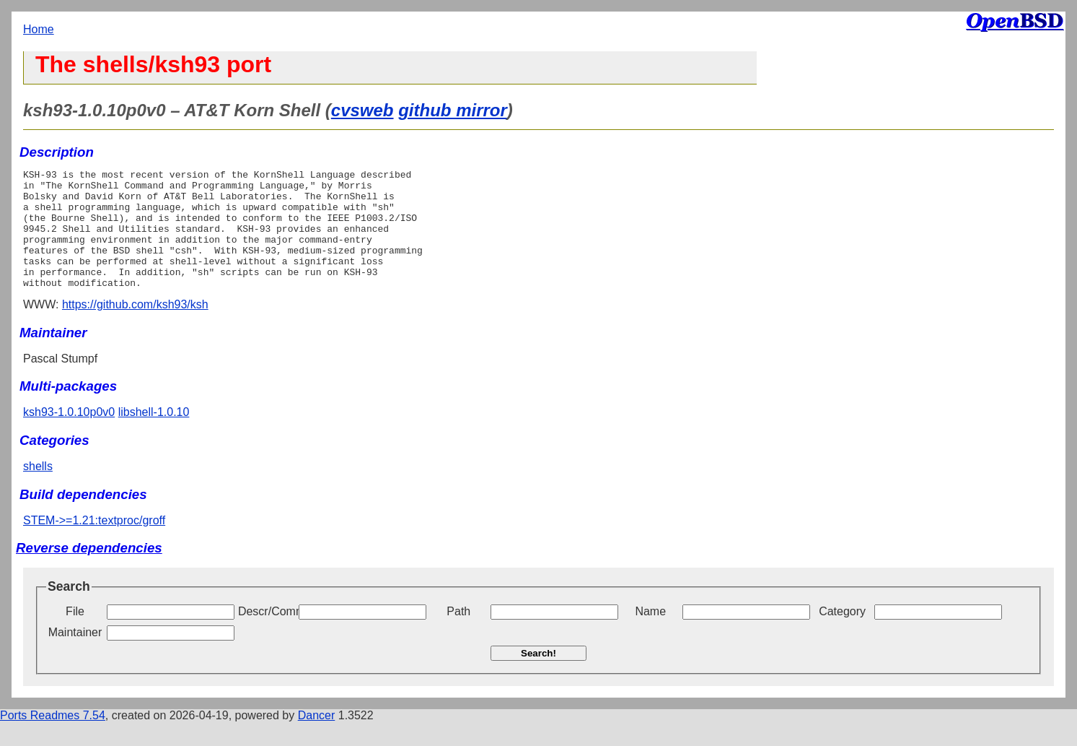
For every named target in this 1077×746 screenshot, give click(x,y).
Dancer (316, 739)
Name (650, 635)
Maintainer (75, 656)
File (75, 635)
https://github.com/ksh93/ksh (135, 328)
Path (458, 635)
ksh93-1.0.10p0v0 (69, 436)
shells (38, 490)
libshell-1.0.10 (154, 436)
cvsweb (362, 110)
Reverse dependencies (89, 571)
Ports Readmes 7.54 (52, 739)
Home (38, 29)
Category (842, 635)
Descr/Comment (267, 635)
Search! (538, 677)
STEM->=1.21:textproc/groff (94, 544)
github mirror (452, 110)
